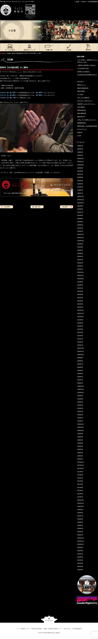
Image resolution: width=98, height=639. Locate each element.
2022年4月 (80, 297)
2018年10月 (80, 430)
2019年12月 (80, 386)
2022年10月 (80, 278)
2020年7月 (80, 364)
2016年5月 (80, 522)
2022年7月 (80, 288)
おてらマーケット (82, 129)
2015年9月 (80, 547)
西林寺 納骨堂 (81, 91)
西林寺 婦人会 (81, 116)
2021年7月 (80, 326)
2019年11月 (80, 389)
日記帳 (77, 1)
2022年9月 (80, 281)
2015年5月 (80, 560)
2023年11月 (80, 237)
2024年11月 (80, 199)
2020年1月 (80, 383)
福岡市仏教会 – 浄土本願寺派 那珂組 (87, 126)
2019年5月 (80, 408)
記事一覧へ (37, 206)
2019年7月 (80, 402)
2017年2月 (80, 493)
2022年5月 (80, 294)
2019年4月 (80, 411)
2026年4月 (80, 145)
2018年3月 (80, 452)
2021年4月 (80, 335)
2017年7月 (80, 478)
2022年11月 (80, 275)
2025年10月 (80, 164)
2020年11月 (80, 351)
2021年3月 (80, 338)
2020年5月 (80, 370)
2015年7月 (80, 553)
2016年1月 (80, 534)
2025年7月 (80, 174)
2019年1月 (80, 421)
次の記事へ (66, 206)
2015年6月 (80, 557)
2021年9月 (80, 319)
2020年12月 (80, 348)
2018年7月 (80, 440)
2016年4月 (80, 525)
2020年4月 (80, 373)
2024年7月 (80, 212)
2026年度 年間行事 (49, 47)
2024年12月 (80, 196)
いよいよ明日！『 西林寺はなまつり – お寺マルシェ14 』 (87, 61)
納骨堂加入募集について (88, 47)
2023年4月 (80, 259)
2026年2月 (80, 152)
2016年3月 (80, 528)
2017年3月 (80, 490)
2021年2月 (80, 341)
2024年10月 (80, 202)
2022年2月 (80, 304)
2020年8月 (80, 360)
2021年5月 (80, 332)
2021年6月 (80, 329)
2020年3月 (80, 376)
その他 (39, 72)
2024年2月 (80, 228)
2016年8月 (80, 512)
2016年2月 (80, 531)
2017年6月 (80, 481)
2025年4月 (80, 183)
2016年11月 (80, 503)
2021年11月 (80, 313)
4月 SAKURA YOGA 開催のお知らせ (87, 74)
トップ (10, 47)
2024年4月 (80, 221)
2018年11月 (80, 427)
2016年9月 (80, 509)
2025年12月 (80, 158)
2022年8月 (80, 285)
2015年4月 (80, 563)
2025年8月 (80, 171)
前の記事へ (6, 206)
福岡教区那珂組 (81, 123)
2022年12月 (80, 272)
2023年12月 (80, 234)
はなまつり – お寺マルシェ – (85, 100)
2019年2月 (80, 417)
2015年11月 (80, 541)
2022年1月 (80, 307)
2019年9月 (80, 395)
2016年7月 (80, 515)
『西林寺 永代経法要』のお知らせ (86, 65)
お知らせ (83, 1)
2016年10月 (80, 506)
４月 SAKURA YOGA (83, 68)
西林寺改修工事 (81, 110)
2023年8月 (80, 247)
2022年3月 (80, 300)
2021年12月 (80, 310)
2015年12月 (80, 538)
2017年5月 (80, 484)
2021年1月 (80, 345)
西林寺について (29, 47)
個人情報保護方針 (93, 1)
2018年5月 (80, 446)
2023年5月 (80, 256)
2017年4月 (80, 487)
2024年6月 (80, 215)
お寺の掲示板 (80, 107)
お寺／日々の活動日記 (83, 97)
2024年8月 (80, 209)
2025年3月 (80, 187)
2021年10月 (80, 316)
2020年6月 (80, 367)
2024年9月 (80, 206)
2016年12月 (80, 500)
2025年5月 (80, 180)
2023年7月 (80, 250)
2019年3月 (80, 414)
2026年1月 (80, 155)
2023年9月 (80, 243)
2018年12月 (80, 424)
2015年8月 (80, 550)
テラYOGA (80, 94)
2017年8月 (80, 474)
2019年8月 (80, 398)
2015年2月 (80, 569)
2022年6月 (80, 291)
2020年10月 (80, 354)
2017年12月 (80, 462)
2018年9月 (80, 433)
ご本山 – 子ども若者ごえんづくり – (86, 119)
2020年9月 (80, 357)
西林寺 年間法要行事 (17, 53)
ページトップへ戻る (49, 619)
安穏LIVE (79, 132)
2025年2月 (80, 190)
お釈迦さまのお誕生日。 (83, 71)
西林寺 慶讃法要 (81, 113)
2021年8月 (80, 323)
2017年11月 (80, 465)
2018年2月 (80, 455)
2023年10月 (80, 240)
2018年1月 (80, 459)
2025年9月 (80, 168)
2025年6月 (80, 177)
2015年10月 (80, 544)
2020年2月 (80, 379)
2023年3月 (80, 262)
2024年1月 (80, 231)
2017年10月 (80, 468)
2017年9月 (80, 471)
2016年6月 (80, 519)
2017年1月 (80, 496)
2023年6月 (80, 253)
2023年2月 (80, 266)
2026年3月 (80, 149)
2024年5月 (80, 218)
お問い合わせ (67, 628)
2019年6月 (80, 405)
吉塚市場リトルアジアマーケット (86, 104)
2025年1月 (80, 193)
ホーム (4, 53)
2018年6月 (80, 443)
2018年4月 (80, 449)
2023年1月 (80, 269)
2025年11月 (80, 161)
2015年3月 (80, 566)
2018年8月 (80, 436)
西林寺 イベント (17, 72)
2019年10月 (80, 392)
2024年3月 (80, 224)
